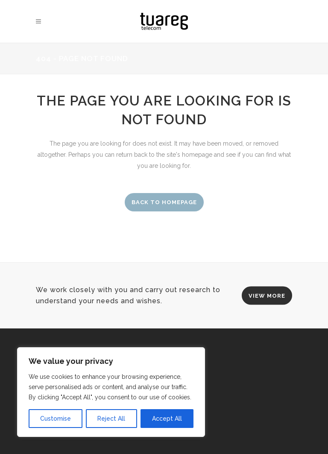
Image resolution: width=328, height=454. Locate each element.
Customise (55, 418)
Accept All (167, 418)
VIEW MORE (267, 295)
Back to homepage (164, 202)
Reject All (111, 418)
